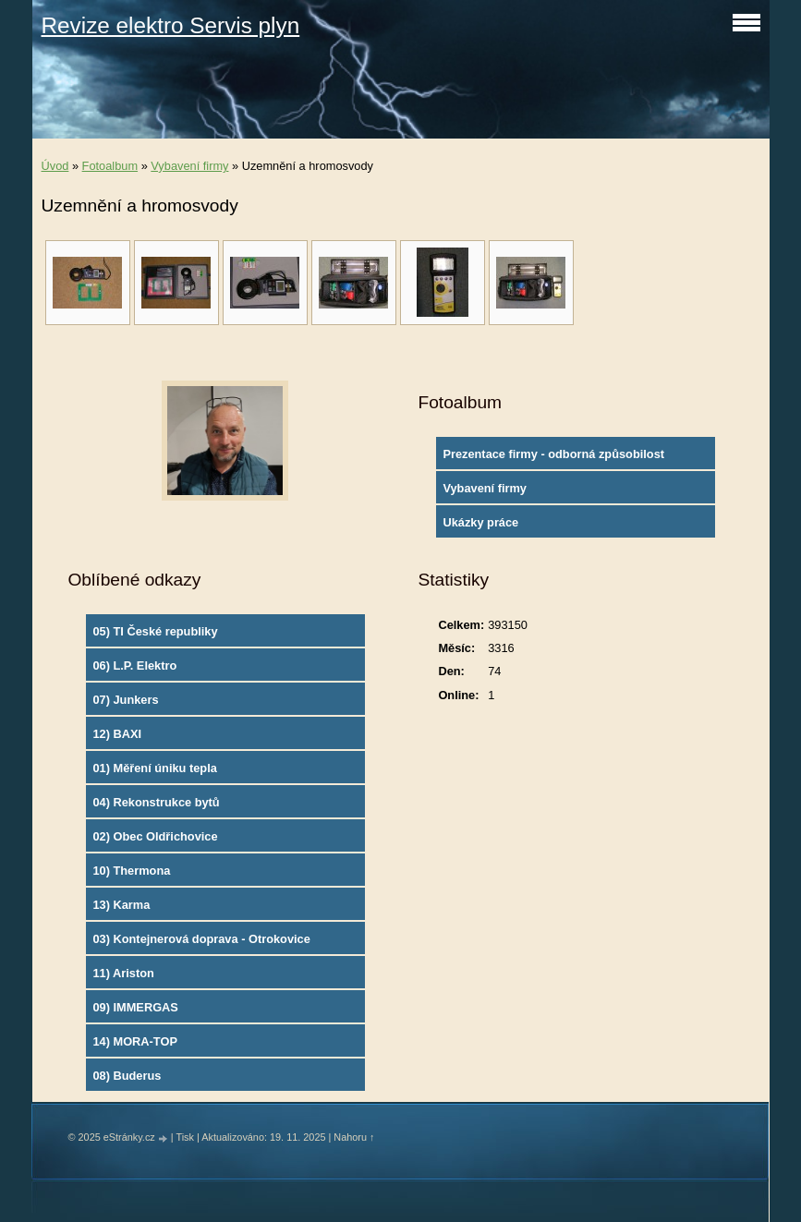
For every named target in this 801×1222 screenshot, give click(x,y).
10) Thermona (131, 870)
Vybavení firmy (189, 166)
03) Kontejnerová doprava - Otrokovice (200, 939)
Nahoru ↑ (354, 1137)
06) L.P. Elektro (134, 665)
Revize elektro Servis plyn (171, 25)
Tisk (185, 1137)
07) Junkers (125, 700)
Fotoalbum (110, 166)
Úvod (55, 166)
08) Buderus (126, 1076)
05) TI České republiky (154, 631)
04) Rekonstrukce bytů (155, 802)
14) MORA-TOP (134, 1041)
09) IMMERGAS (134, 1007)
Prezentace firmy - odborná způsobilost (553, 454)
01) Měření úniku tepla (154, 768)
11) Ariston (122, 973)
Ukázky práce (480, 522)
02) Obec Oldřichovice (154, 836)
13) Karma (121, 905)
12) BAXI (116, 734)
